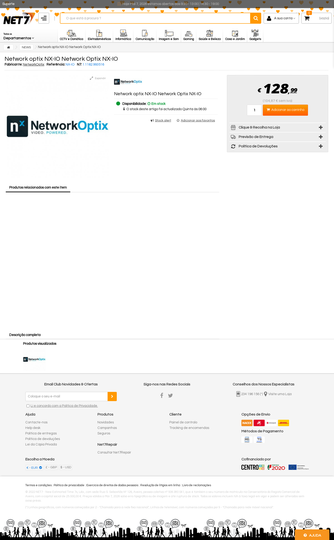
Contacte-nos (36, 422)
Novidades (105, 422)
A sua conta (283, 18)
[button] (19, 35)
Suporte (8, 4)
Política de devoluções (42, 439)
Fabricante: (13, 64)
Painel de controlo (183, 422)
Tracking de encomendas (189, 428)
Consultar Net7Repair (114, 452)
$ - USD (65, 467)
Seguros (103, 433)
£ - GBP (51, 467)
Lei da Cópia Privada (41, 444)
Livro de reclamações (196, 485)
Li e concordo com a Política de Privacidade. (64, 406)
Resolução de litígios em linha (160, 485)
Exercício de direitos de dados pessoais (112, 485)
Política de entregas (41, 433)
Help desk (32, 428)
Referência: (56, 64)
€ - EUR (32, 467)
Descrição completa (25, 335)
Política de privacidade (69, 485)
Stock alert (163, 120)
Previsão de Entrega (251, 138)
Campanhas (107, 428)
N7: (79, 64)
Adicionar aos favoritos (198, 120)
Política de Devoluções (253, 147)
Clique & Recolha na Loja (254, 128)
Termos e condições (38, 485)
